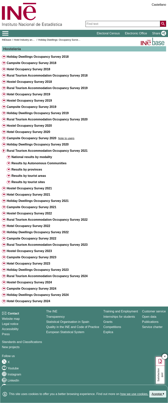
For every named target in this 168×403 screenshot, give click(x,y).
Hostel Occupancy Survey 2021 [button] (29, 188)
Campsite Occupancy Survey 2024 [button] (31, 288)
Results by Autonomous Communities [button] (38, 163)
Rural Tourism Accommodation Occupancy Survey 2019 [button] (47, 88)
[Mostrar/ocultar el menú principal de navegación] (5, 33)
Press (6, 334)
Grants (107, 321)
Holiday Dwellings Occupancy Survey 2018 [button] (38, 56)
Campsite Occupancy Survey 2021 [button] (31, 207)
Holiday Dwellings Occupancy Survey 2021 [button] (38, 200)
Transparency (55, 316)
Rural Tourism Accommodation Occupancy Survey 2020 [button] (47, 119)
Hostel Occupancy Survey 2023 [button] (29, 251)
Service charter (152, 327)
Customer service (154, 311)
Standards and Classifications (22, 342)
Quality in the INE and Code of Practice (72, 327)
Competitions (112, 327)
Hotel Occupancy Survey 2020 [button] (28, 132)
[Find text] (123, 24)
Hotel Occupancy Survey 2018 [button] (28, 69)
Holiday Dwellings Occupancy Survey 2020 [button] (38, 144)
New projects (10, 347)
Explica (108, 332)
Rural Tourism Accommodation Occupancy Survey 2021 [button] (47, 150)
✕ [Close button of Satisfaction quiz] (164, 357)
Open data (149, 316)
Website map (11, 318)
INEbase (6, 39)
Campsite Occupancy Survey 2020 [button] (31, 138)
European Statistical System (65, 332)
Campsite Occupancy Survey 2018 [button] (31, 63)
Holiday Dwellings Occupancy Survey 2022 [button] (38, 232)
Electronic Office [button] (136, 33)
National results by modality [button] (31, 157)
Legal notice (10, 324)
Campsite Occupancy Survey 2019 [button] (31, 106)
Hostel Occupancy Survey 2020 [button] (29, 125)
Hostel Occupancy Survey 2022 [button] (29, 213)
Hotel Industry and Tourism (28, 39)
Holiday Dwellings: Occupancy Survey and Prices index (68, 39)
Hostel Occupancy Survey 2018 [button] (29, 81)
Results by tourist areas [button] (28, 175)
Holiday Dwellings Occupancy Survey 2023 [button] (38, 269)
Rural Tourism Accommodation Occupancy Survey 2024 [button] (47, 276)
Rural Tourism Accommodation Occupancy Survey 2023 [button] (47, 244)
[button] (158, 33)
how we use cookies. (134, 394)
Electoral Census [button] (108, 33)
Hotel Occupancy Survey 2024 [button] (28, 301)
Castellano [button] (159, 4)
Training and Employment (120, 311)
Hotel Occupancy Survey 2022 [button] (28, 226)
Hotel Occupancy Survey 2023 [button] (28, 263)
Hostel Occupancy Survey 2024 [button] (29, 282)
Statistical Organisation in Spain (67, 321)
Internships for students (119, 316)
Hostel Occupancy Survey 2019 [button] (29, 100)
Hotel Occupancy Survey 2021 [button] (28, 194)
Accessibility (10, 329)
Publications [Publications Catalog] (150, 321)
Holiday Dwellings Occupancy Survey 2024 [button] (38, 294)
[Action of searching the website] (163, 24)
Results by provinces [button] (26, 169)
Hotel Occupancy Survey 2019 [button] (28, 94)
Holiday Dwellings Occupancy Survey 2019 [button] (38, 113)
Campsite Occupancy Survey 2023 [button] (31, 257)
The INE (51, 311)
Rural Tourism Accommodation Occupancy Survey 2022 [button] (47, 219)
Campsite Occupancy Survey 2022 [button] (31, 238)
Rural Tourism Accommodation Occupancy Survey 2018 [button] (47, 75)
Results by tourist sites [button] (28, 182)
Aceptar (158, 394)
